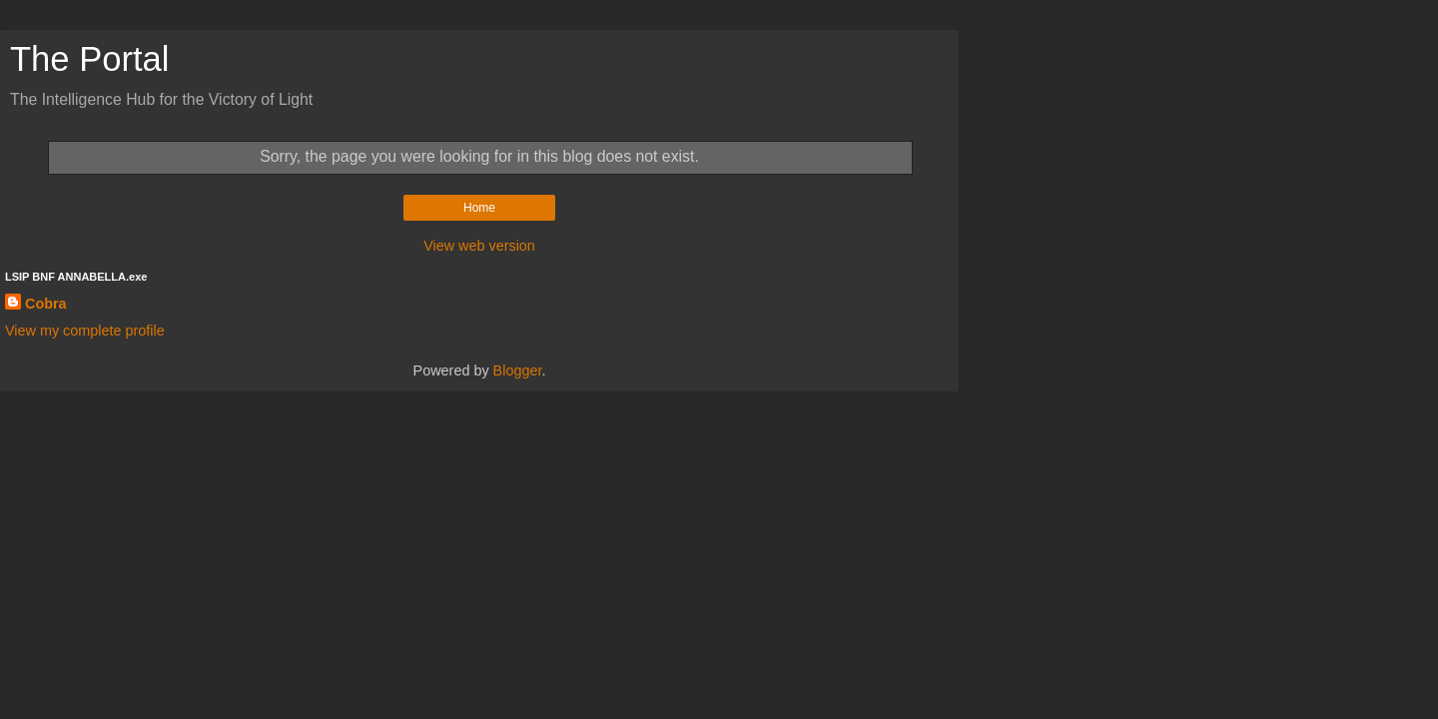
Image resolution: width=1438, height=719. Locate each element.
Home (479, 208)
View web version (479, 246)
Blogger (517, 370)
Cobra (46, 304)
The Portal (89, 59)
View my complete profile (85, 331)
